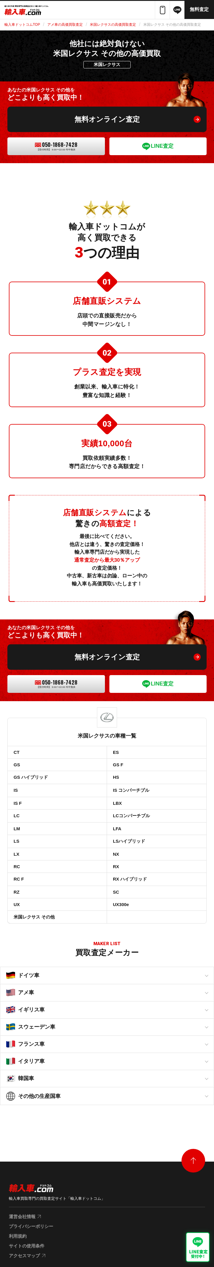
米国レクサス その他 (34, 916)
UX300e (121, 904)
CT (17, 752)
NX (116, 854)
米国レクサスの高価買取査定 (113, 25)
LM (17, 828)
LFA (117, 828)
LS (16, 841)
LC (17, 815)
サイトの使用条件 (26, 1245)
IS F (18, 803)
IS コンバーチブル (131, 790)
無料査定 (199, 9)
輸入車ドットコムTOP (22, 25)
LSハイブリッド (129, 841)
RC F (19, 878)
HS (116, 777)
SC (116, 892)
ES (116, 752)
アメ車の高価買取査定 (65, 25)
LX (16, 854)
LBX (117, 803)
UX (17, 904)
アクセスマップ (24, 1255)
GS (17, 764)
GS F (118, 764)
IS (16, 790)
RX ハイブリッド (130, 878)
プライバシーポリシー (31, 1226)
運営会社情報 (22, 1216)
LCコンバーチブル (131, 815)
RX (116, 866)
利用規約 (18, 1236)
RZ (17, 892)
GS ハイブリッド (31, 777)
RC (17, 866)
